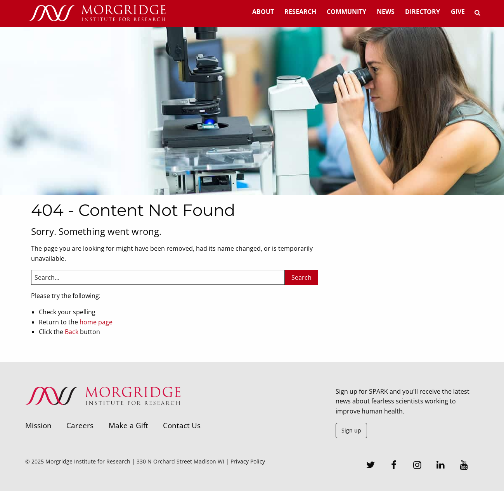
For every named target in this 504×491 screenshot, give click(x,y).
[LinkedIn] (440, 466)
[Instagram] (417, 466)
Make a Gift (128, 425)
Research (300, 11)
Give (458, 11)
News (386, 11)
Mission (38, 425)
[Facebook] (393, 466)
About (263, 11)
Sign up (351, 430)
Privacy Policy (247, 461)
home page (96, 322)
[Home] (97, 13)
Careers (80, 425)
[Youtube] (463, 466)
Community (346, 11)
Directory (422, 11)
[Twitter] (370, 466)
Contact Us (182, 425)
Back (71, 331)
